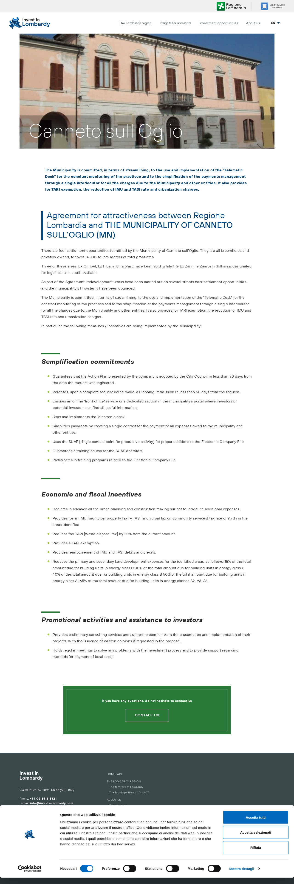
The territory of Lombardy (126, 787)
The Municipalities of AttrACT (129, 792)
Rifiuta (255, 854)
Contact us (147, 715)
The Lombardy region (135, 23)
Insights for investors (175, 23)
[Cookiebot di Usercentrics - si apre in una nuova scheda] (30, 875)
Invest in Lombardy (31, 776)
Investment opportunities (219, 23)
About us (253, 23)
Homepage (115, 774)
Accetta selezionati (255, 839)
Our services (117, 805)
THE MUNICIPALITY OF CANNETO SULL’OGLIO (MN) (140, 230)
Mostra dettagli (241, 875)
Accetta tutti (256, 824)
